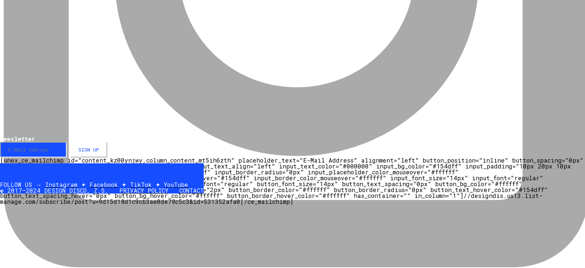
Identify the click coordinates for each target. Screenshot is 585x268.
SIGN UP (88, 149)
